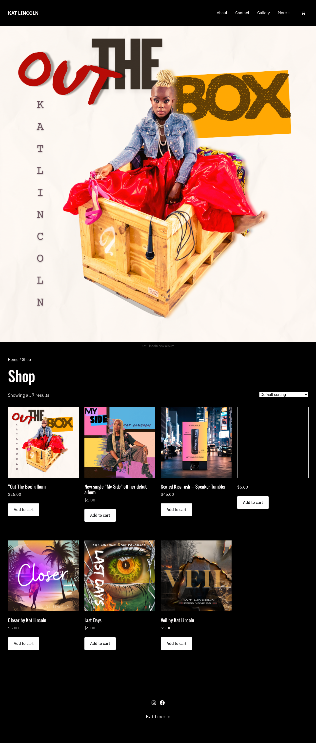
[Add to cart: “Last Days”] (100, 643)
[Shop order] (283, 394)
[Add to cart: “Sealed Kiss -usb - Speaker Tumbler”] (176, 509)
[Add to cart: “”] (253, 502)
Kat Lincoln (23, 13)
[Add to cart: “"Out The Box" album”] (23, 509)
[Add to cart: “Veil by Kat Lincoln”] (176, 643)
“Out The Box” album (26, 486)
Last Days (92, 620)
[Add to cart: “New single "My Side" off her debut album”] (100, 515)
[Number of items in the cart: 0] (303, 13)
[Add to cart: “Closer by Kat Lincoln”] (23, 643)
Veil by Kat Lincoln (177, 620)
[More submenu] (289, 13)
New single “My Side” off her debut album (115, 489)
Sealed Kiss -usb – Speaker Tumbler (193, 486)
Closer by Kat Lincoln (27, 620)
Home (13, 359)
